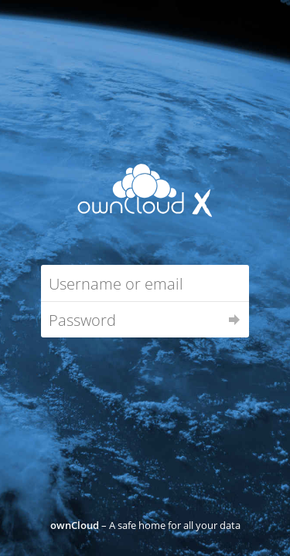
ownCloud (74, 525)
